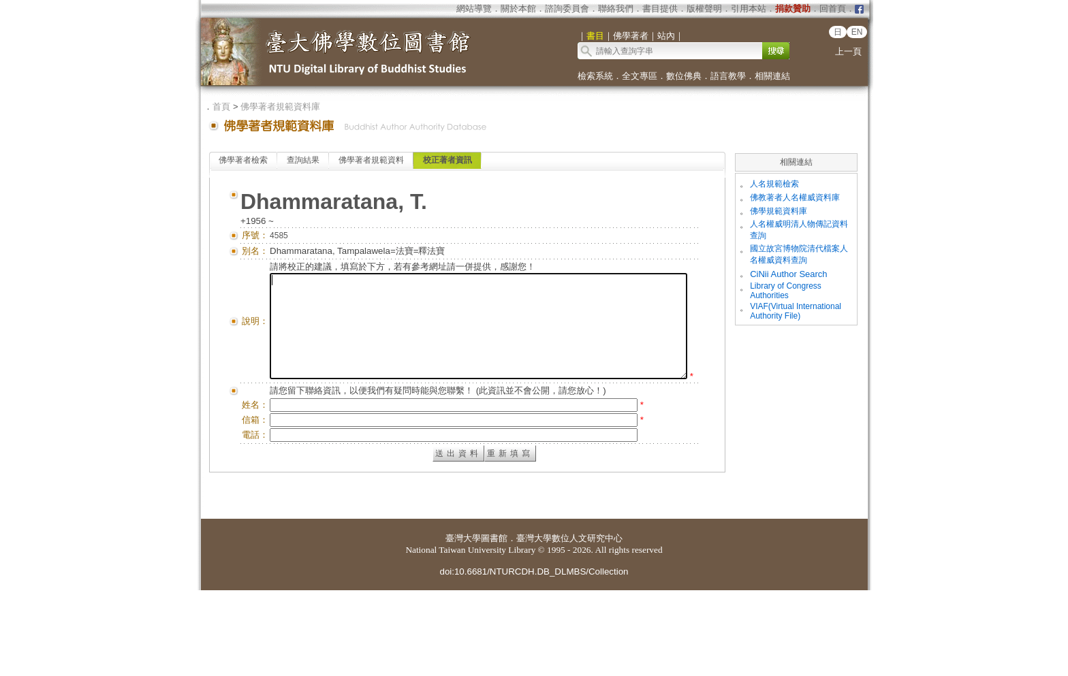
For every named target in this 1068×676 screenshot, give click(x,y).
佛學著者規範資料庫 (280, 106)
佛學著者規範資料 (371, 160)
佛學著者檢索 (243, 160)
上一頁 (848, 51)
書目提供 (660, 8)
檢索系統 (595, 76)
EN (857, 32)
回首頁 (832, 8)
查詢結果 (303, 160)
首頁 (221, 106)
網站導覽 (474, 8)
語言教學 (728, 76)
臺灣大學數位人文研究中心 (569, 624)
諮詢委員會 (567, 8)
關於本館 (518, 8)
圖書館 (494, 624)
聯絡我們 (615, 8)
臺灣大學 (463, 624)
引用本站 (748, 8)
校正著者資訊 (447, 160)
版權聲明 (704, 8)
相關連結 (772, 76)
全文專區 (639, 76)
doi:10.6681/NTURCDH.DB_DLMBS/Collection (533, 657)
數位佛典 (684, 76)
